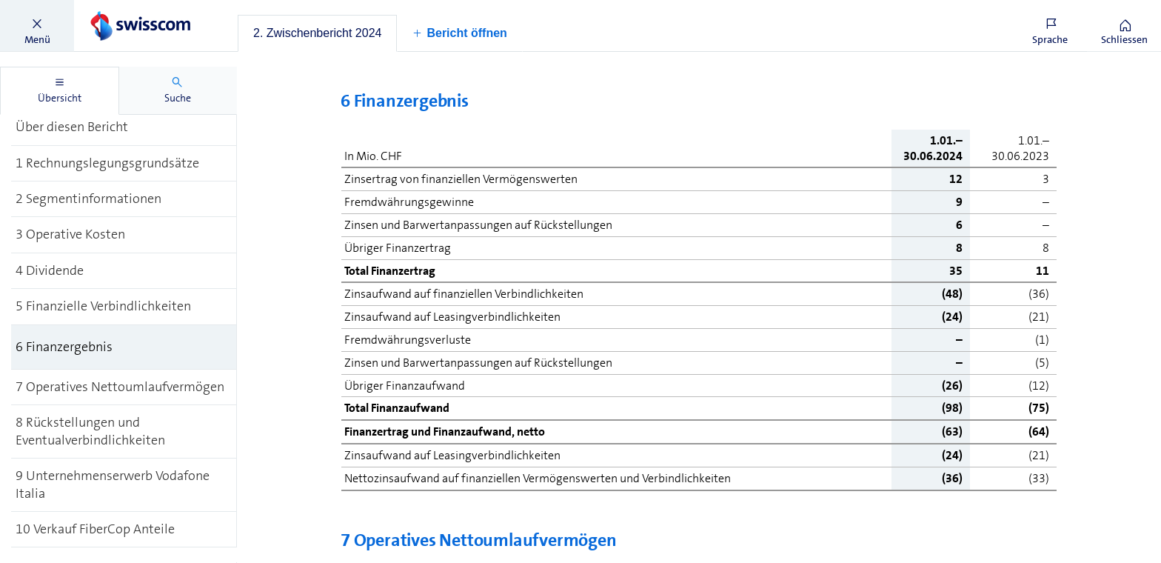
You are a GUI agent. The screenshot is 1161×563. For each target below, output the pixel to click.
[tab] (317, 33)
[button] (37, 26)
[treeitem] (124, 127)
